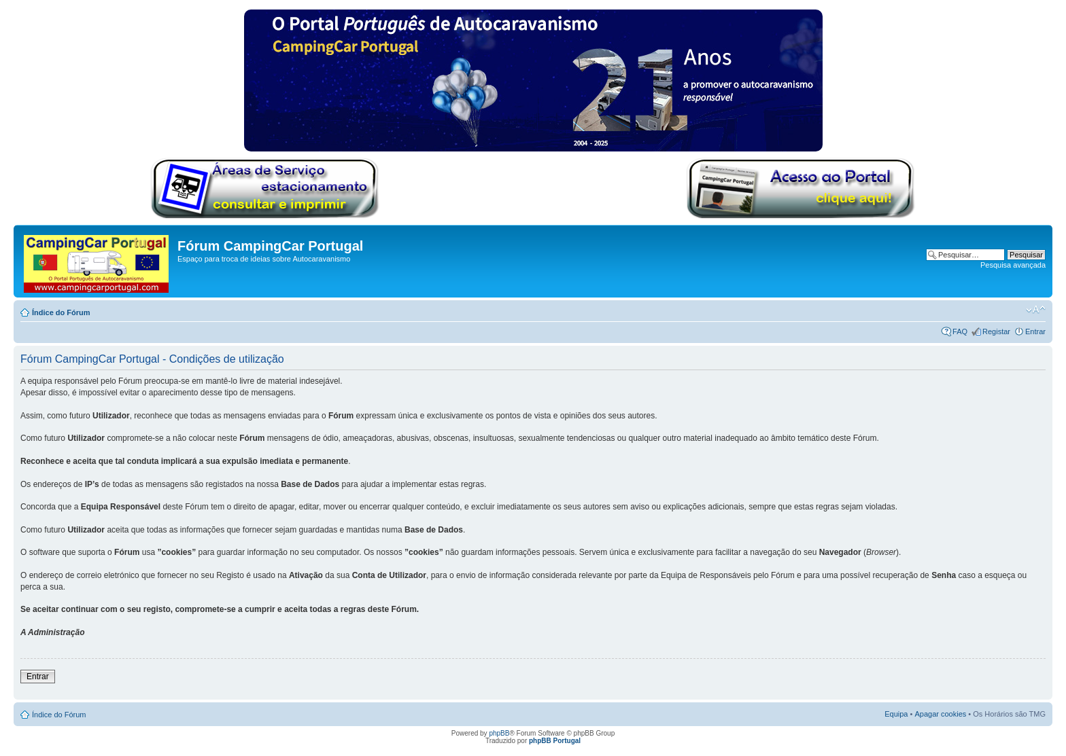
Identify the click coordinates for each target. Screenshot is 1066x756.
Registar (996, 331)
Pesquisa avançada (1013, 265)
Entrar (1035, 331)
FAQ (959, 331)
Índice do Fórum (61, 312)
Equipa (896, 714)
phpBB (499, 733)
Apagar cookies (940, 714)
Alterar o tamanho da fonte (1036, 310)
